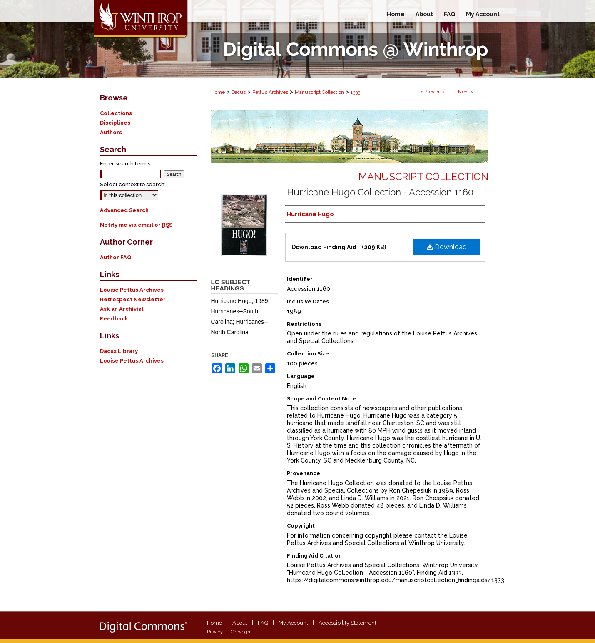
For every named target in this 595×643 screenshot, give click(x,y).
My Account (293, 623)
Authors (111, 132)
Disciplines (115, 123)
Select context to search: (133, 184)
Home (218, 92)
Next (463, 92)
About (239, 623)
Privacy (215, 632)
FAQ (263, 623)
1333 (355, 92)
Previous (434, 92)
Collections (116, 113)
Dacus (239, 92)
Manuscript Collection (319, 92)
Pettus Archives (270, 92)
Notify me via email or (136, 225)
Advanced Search (124, 210)
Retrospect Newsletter (133, 299)
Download (447, 247)
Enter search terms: (126, 163)
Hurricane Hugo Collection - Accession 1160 (380, 192)
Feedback (114, 318)
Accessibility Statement (347, 623)
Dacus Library (119, 351)
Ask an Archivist (122, 309)
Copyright (241, 632)
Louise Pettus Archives (132, 290)
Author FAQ (116, 257)
